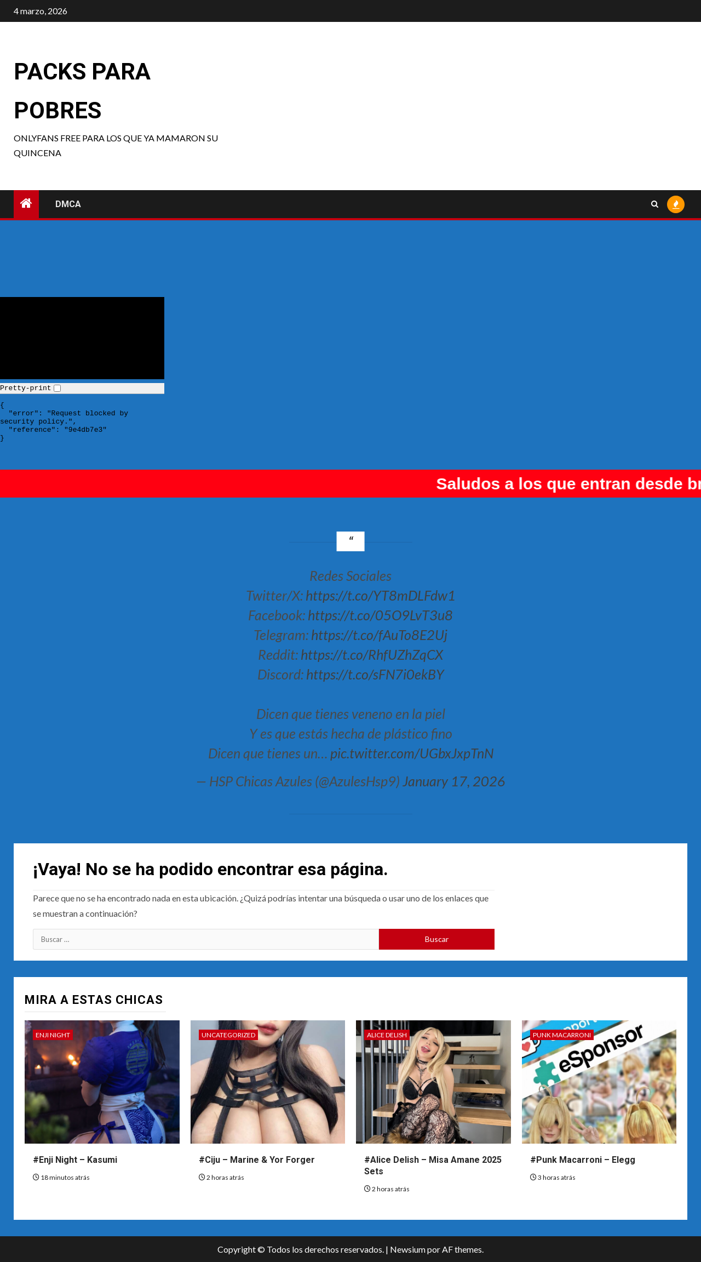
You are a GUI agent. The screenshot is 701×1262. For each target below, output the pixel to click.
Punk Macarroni (562, 1035)
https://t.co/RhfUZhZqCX (372, 654)
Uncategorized (228, 1035)
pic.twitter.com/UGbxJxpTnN (411, 753)
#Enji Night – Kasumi (75, 1160)
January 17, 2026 (454, 781)
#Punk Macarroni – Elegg (582, 1160)
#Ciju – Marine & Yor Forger (257, 1160)
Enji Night (53, 1035)
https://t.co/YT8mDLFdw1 (381, 595)
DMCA (68, 204)
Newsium (408, 1249)
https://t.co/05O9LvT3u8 (380, 615)
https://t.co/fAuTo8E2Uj (379, 634)
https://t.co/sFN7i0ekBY (375, 674)
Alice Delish (387, 1035)
